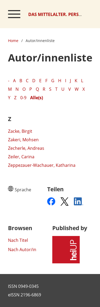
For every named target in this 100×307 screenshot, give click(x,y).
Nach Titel (18, 240)
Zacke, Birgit (20, 131)
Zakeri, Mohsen (23, 140)
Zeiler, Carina (21, 157)
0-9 (23, 98)
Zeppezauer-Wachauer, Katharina (41, 165)
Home (13, 40)
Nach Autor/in (22, 249)
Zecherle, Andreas (26, 148)
